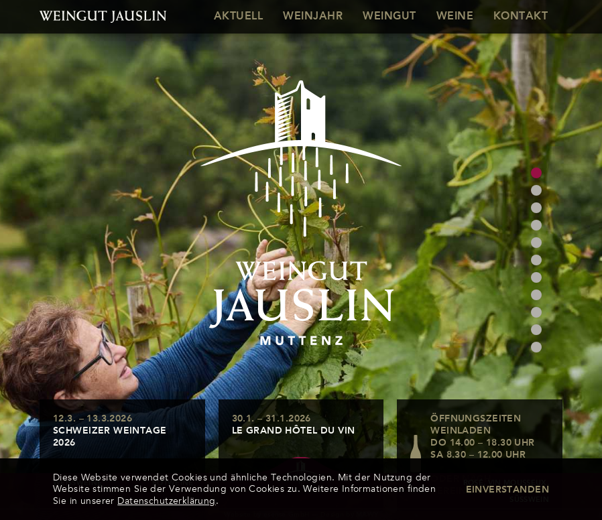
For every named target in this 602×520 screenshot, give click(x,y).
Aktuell (238, 16)
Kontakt (520, 16)
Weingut (389, 16)
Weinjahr (313, 16)
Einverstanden (507, 490)
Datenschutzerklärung (166, 501)
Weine (454, 16)
